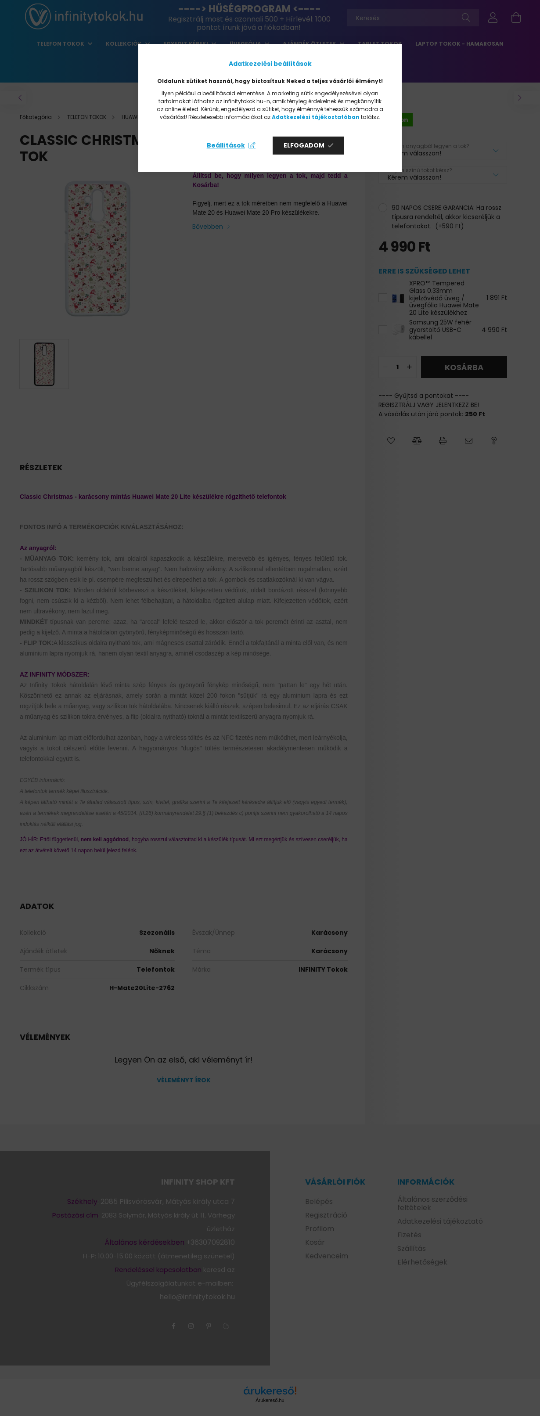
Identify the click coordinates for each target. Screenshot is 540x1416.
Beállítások (226, 145)
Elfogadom (304, 145)
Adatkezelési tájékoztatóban (316, 117)
